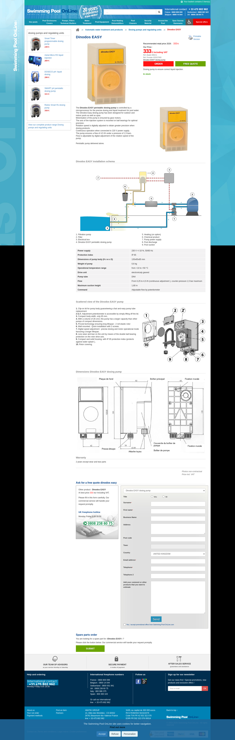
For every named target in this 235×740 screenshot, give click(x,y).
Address (126, 525)
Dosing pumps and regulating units (145, 30)
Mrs (155, 497)
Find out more (117, 727)
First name (128, 510)
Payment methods (35, 715)
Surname (127, 503)
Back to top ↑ (172, 710)
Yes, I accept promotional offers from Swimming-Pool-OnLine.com (150, 625)
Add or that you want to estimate (135, 584)
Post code (127, 538)
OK (205, 688)
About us (31, 710)
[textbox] (178, 539)
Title (125, 497)
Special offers (202, 22)
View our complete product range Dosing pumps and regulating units (46, 126)
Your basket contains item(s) (195, 1)
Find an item (61, 710)
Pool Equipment (102, 22)
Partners (59, 713)
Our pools (33, 22)
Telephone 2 (128, 575)
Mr (166, 497)
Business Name (129, 517)
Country (126, 553)
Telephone (128, 567)
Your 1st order (33, 713)
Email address (129, 560)
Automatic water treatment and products (104, 30)
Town (125, 545)
